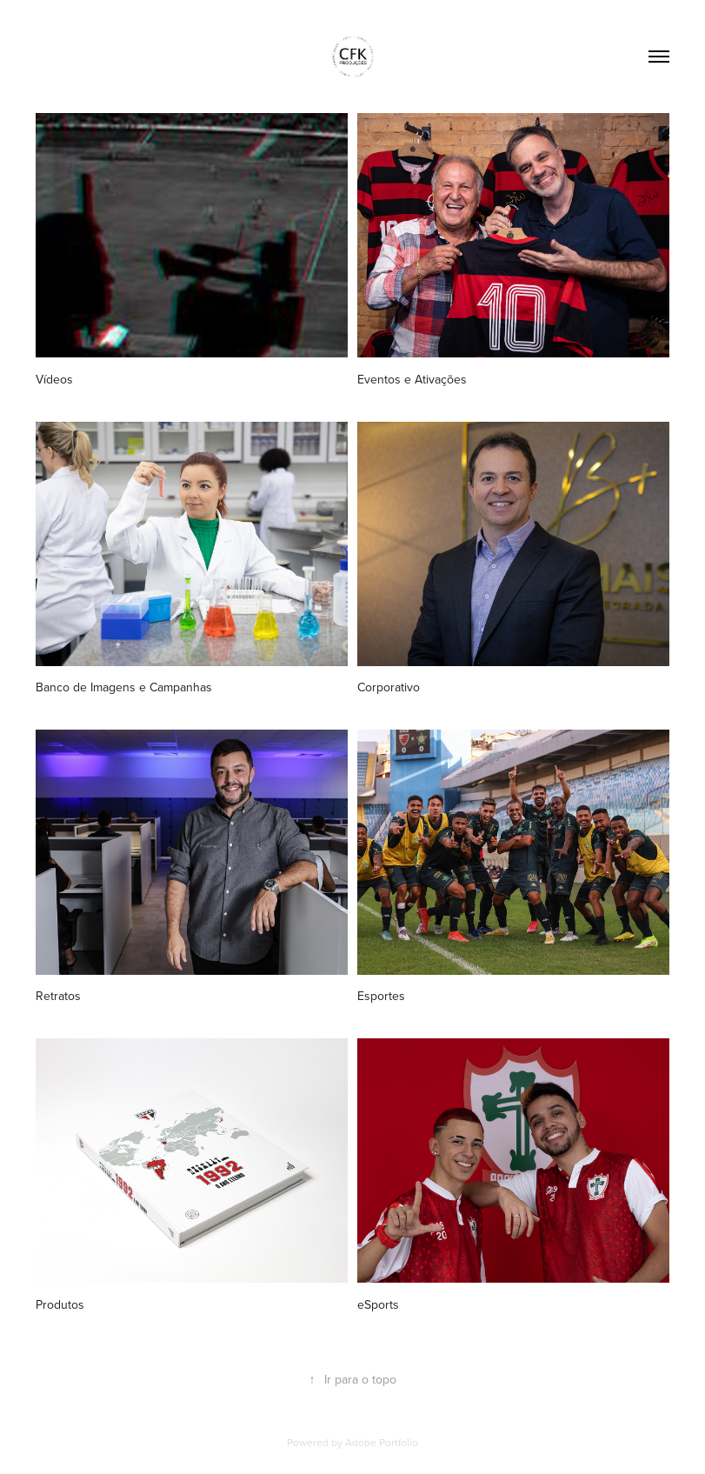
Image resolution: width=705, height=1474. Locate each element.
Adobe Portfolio (381, 1442)
